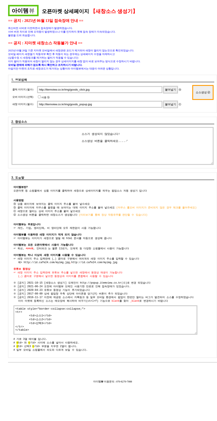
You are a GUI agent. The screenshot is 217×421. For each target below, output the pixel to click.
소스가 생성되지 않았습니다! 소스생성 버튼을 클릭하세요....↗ (113, 146)
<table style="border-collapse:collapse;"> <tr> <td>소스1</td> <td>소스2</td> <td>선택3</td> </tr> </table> (105, 331)
